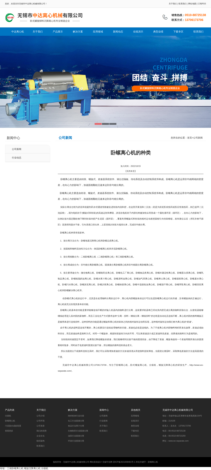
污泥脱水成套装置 (13, 426)
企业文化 (41, 436)
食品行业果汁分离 (76, 426)
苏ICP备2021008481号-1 (124, 462)
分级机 (8, 416)
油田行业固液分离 (76, 436)
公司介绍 (41, 416)
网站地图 (192, 4)
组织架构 (41, 441)
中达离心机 (17, 31)
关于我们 (173, 4)
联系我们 (183, 4)
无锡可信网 (107, 462)
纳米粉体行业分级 (76, 416)
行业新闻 (103, 421)
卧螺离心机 (122, 365)
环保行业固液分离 (76, 441)
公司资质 (41, 426)
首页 (189, 137)
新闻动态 (118, 31)
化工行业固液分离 (76, 421)
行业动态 (16, 157)
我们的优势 (42, 431)
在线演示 (138, 31)
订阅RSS (202, 4)
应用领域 (98, 31)
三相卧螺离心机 (15, 468)
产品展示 (58, 31)
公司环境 (41, 421)
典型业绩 (158, 31)
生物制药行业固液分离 (78, 431)
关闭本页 (131, 171)
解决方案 (78, 31)
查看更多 (9, 431)
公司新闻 (16, 149)
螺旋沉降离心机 (32, 468)
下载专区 (178, 31)
